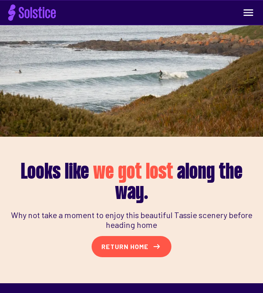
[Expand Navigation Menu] (248, 12)
